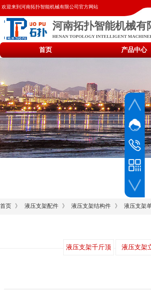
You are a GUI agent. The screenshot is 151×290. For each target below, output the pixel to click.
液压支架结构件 (91, 206)
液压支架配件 (41, 206)
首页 (5, 206)
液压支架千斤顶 (88, 247)
